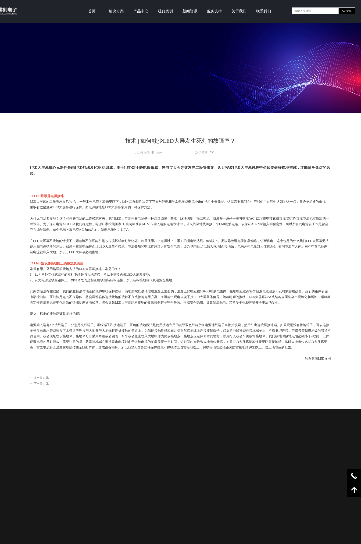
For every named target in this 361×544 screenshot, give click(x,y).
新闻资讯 (189, 11)
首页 (92, 11)
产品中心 (140, 11)
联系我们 (263, 11)
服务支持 (214, 11)
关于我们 (239, 11)
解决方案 (116, 11)
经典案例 (165, 11)
